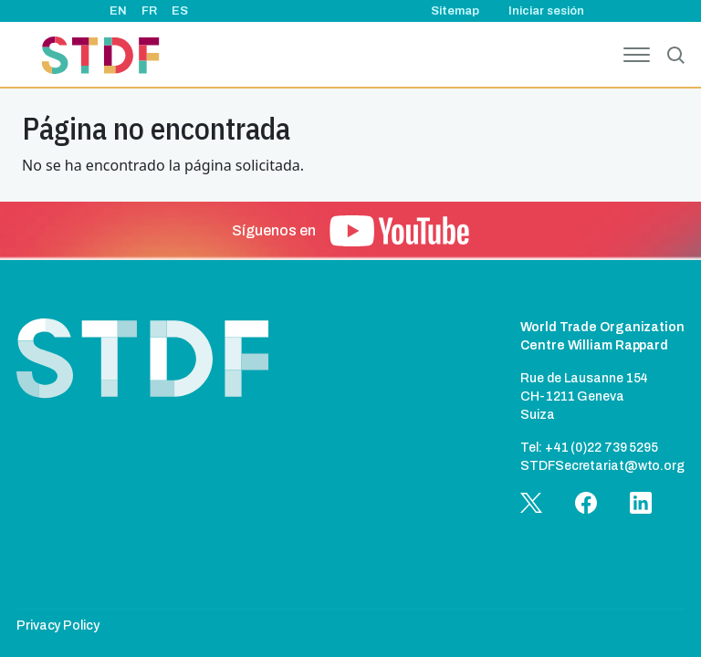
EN (118, 11)
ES (180, 11)
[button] (399, 230)
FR (149, 11)
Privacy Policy (57, 625)
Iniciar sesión (546, 11)
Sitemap (455, 11)
